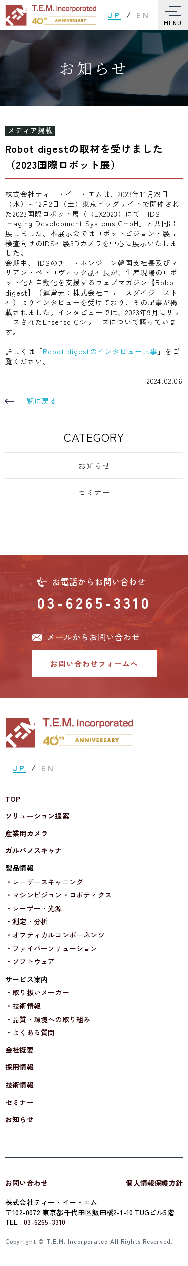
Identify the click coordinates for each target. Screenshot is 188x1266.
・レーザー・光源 (33, 908)
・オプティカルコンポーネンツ (55, 935)
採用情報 (19, 1067)
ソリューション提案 (37, 816)
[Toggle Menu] (173, 15)
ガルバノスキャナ (33, 850)
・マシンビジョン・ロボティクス (58, 895)
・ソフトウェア (30, 961)
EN (143, 15)
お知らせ (94, 465)
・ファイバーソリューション (51, 948)
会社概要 (19, 1050)
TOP (13, 799)
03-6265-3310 (94, 602)
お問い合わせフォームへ (94, 663)
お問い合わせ (26, 1183)
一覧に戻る (31, 401)
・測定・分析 (26, 921)
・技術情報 (23, 1006)
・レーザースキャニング (44, 882)
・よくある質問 (30, 1032)
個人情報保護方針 (154, 1183)
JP (114, 15)
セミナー (94, 491)
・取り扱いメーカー (37, 992)
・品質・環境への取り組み (47, 1019)
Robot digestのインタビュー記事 (100, 351)
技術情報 (19, 1085)
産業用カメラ (26, 833)
